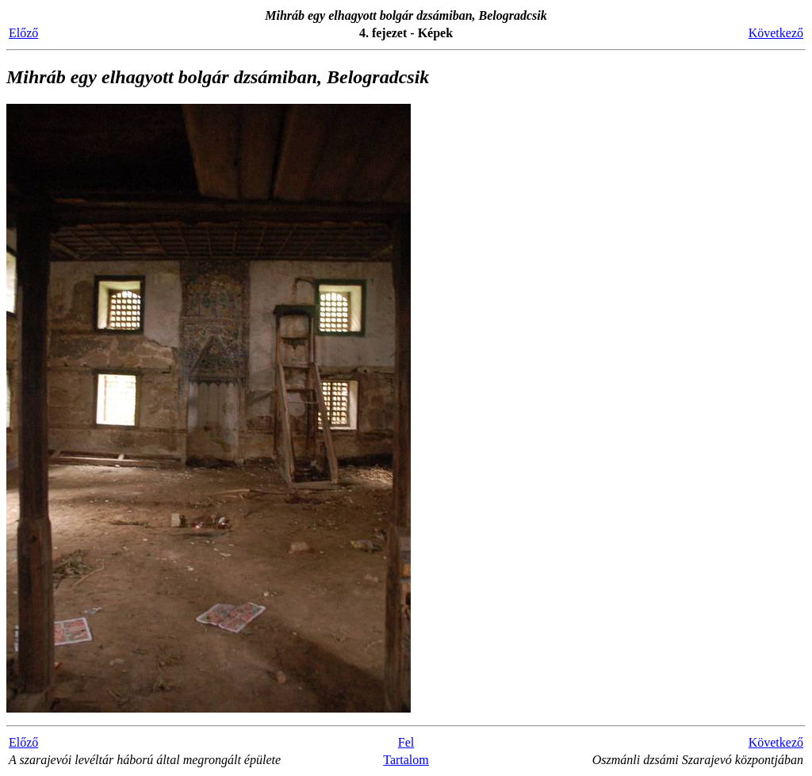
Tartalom (406, 759)
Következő (776, 33)
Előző (23, 33)
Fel (406, 742)
